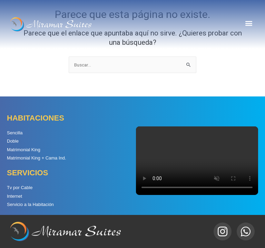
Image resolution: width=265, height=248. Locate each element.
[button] (249, 23)
